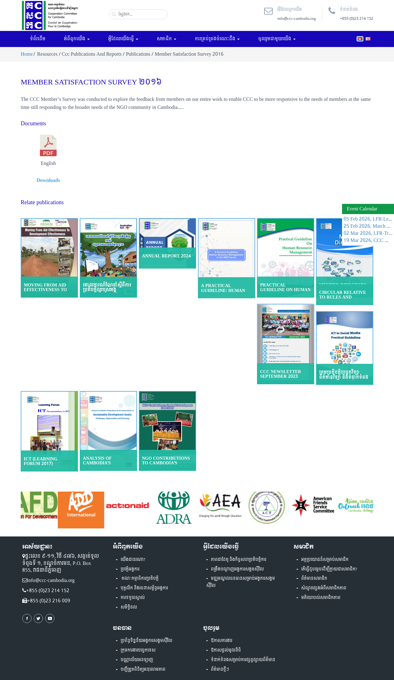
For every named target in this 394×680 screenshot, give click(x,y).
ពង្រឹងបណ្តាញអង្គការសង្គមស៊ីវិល (237, 569)
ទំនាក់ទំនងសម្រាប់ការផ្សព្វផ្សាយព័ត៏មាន (243, 660)
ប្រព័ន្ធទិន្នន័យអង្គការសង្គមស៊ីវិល (146, 640)
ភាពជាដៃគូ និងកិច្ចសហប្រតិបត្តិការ (238, 559)
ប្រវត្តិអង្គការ (130, 569)
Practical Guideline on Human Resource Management (285, 292)
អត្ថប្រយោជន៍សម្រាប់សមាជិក (325, 559)
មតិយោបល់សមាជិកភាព (320, 597)
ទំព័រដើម (37, 39)
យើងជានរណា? (133, 559)
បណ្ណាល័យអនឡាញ (137, 660)
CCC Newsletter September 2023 (280, 374)
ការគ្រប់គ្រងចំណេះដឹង (217, 39)
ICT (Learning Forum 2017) (40, 461)
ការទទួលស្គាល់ (133, 597)
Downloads (48, 180)
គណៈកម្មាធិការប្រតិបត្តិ (140, 578)
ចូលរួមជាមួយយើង (277, 39)
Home (27, 53)
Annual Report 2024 (166, 256)
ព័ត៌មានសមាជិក (314, 578)
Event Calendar (362, 208)
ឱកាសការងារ (221, 640)
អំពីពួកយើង (77, 39)
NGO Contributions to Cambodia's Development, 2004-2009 (166, 465)
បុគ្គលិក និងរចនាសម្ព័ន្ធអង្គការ (144, 588)
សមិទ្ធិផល (129, 607)
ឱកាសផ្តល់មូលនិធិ (226, 650)
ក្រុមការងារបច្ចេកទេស (138, 650)
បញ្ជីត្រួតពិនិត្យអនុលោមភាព (143, 669)
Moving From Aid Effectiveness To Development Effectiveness (45, 292)
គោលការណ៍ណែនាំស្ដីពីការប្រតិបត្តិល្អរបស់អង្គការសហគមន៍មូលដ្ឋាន (107, 290)
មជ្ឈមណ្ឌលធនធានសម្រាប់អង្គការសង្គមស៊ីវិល (240, 582)
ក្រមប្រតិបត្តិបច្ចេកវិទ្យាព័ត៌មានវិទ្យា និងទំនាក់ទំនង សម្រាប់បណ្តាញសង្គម (343, 377)
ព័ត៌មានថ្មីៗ (220, 669)
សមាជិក (166, 39)
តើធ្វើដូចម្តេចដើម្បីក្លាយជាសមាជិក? (329, 569)
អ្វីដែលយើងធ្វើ (123, 39)
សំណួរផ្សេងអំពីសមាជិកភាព (323, 588)
